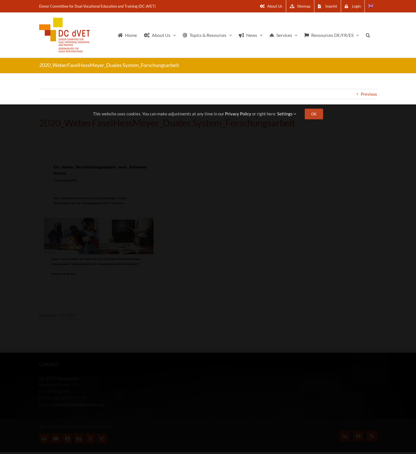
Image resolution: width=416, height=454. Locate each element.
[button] (368, 35)
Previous (369, 94)
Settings (286, 113)
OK (314, 114)
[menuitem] (371, 6)
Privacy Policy (238, 113)
